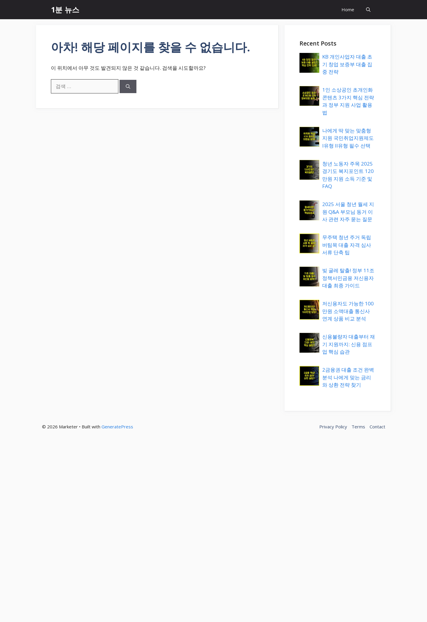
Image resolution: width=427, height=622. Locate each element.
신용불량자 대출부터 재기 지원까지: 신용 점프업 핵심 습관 (348, 344)
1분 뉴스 (65, 9)
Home (347, 9)
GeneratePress (117, 427)
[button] (368, 9)
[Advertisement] (177, 531)
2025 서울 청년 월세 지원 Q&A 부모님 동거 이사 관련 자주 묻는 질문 (348, 212)
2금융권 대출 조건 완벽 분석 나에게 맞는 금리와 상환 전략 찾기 (348, 377)
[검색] (128, 86)
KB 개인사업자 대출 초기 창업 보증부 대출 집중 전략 (347, 64)
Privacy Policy (333, 427)
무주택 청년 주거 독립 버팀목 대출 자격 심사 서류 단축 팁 (346, 245)
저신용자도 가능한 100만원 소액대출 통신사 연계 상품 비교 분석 (348, 311)
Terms (358, 427)
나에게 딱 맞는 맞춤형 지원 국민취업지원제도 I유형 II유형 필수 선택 (348, 138)
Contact (377, 427)
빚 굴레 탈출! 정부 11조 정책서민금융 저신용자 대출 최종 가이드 (348, 278)
